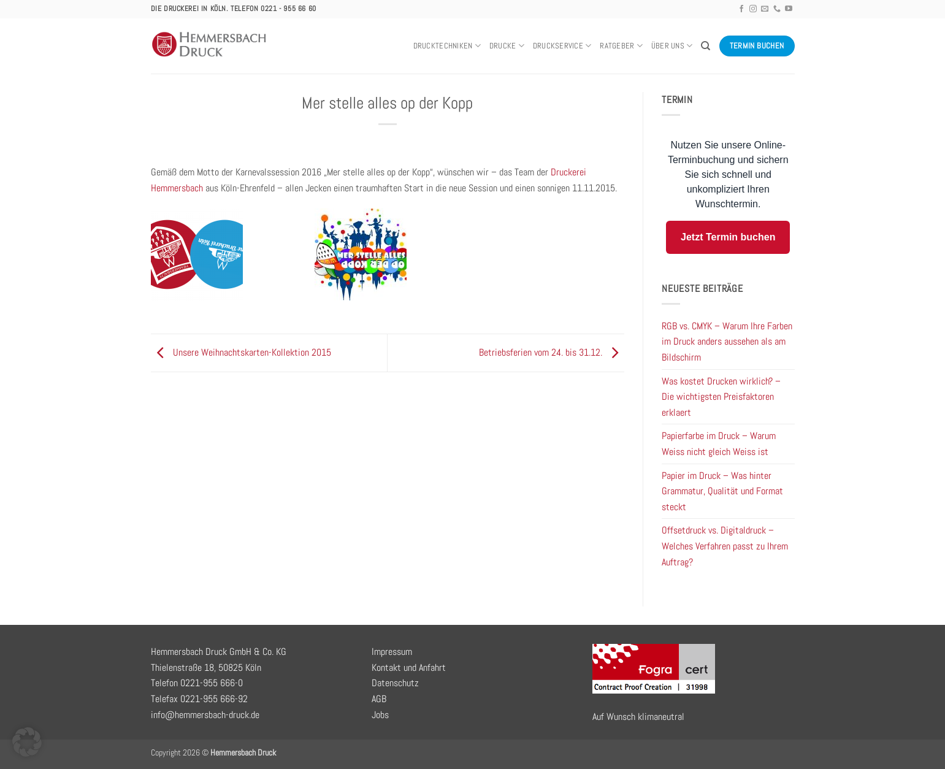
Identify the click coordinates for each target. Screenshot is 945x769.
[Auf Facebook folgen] (741, 9)
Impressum (392, 651)
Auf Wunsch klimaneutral (638, 716)
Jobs (380, 714)
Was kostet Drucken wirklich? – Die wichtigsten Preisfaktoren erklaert (721, 397)
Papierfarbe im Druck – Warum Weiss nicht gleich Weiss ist (719, 443)
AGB (379, 698)
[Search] (705, 46)
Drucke (506, 46)
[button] (27, 742)
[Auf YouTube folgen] (788, 9)
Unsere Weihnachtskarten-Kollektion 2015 (241, 352)
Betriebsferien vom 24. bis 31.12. (551, 352)
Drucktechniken (447, 46)
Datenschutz (395, 682)
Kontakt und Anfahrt (409, 667)
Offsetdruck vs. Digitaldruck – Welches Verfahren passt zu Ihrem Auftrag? (725, 546)
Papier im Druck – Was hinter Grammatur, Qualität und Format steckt (722, 491)
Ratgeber (621, 46)
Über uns (672, 46)
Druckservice (562, 46)
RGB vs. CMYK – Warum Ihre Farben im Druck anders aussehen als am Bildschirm (727, 341)
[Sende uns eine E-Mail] (764, 9)
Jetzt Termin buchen (728, 237)
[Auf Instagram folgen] (753, 9)
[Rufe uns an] (777, 9)
